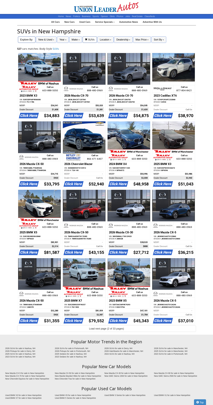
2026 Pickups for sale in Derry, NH (20, 351)
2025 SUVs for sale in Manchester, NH (171, 351)
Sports (95, 16)
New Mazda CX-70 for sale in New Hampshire (25, 376)
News (68, 16)
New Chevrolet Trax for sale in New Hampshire (75, 379)
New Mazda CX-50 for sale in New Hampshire (75, 373)
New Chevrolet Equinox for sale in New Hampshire (27, 379)
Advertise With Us (152, 22)
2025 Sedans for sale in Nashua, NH (71, 354)
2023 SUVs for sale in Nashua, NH (20, 357)
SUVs (90, 39)
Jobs (128, 16)
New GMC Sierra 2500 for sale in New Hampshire (175, 376)
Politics (76, 16)
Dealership (123, 39)
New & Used (46, 39)
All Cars (55, 22)
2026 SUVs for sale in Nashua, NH (20, 348)
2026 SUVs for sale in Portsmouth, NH (71, 348)
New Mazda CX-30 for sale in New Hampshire (124, 373)
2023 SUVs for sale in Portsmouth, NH (170, 354)
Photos (120, 16)
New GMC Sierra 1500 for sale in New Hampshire (126, 376)
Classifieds (150, 16)
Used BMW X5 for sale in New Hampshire (73, 395)
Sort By (159, 39)
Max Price (141, 39)
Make (76, 39)
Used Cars (84, 22)
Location (105, 39)
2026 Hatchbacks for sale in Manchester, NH (123, 351)
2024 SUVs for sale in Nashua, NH (119, 354)
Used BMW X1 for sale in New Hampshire (172, 395)
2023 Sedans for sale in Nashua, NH (71, 357)
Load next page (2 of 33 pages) (106, 328)
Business (86, 16)
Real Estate (137, 16)
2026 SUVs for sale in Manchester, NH (171, 348)
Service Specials (105, 22)
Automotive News (128, 22)
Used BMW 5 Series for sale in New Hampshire (75, 398)
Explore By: (26, 39)
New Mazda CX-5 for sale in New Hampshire (24, 373)
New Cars (69, 22)
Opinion (104, 16)
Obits (112, 16)
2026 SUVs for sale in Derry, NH (118, 348)
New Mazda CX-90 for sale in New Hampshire (174, 373)
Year (62, 39)
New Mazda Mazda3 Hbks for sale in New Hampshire (78, 376)
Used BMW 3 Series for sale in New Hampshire (125, 395)
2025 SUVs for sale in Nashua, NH (20, 354)
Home (61, 16)
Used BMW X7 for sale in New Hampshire (23, 398)
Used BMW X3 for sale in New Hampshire (23, 395)
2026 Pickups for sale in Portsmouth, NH (72, 351)
